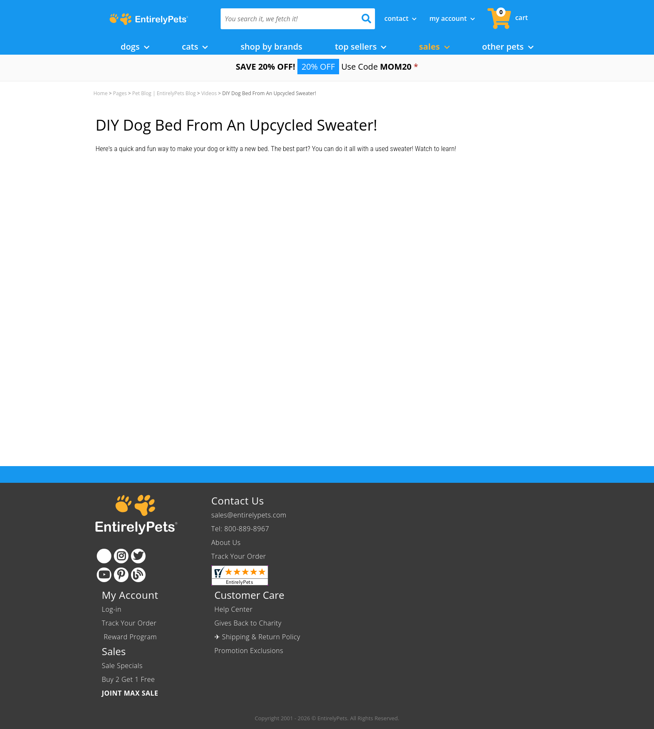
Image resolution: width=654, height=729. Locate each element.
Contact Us (237, 500)
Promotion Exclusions (248, 650)
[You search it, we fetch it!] (286, 18)
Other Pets (507, 46)
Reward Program (130, 636)
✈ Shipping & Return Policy (257, 636)
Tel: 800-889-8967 (240, 528)
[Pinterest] (121, 575)
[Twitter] (138, 556)
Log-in (111, 609)
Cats (195, 46)
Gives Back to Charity (248, 623)
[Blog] (138, 575)
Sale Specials (122, 665)
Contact (401, 18)
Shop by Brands (271, 46)
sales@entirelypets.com (249, 515)
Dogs (135, 46)
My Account (452, 18)
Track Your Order (238, 556)
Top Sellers (360, 46)
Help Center (233, 609)
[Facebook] (104, 556)
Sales (434, 46)
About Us (226, 542)
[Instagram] (121, 556)
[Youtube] (104, 575)
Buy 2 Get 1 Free (128, 679)
